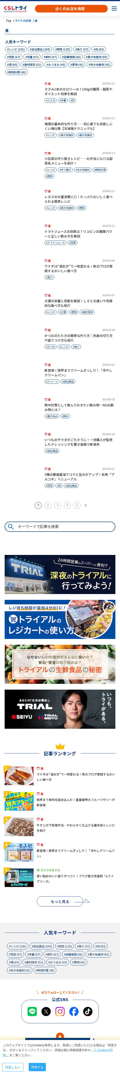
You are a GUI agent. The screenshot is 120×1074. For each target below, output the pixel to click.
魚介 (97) (82, 49)
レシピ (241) (17, 49)
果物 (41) (77, 64)
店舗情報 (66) (72, 57)
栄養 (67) (32, 57)
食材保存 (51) (32, 64)
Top (8, 20)
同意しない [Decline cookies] (12, 1067)
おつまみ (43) (56, 64)
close (93, 1039)
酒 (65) (13, 64)
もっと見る (60, 901)
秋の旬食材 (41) (100, 64)
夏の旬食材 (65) (97, 57)
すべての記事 (23, 20)
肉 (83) (99, 49)
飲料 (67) (51, 57)
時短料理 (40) (17, 72)
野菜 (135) (63, 49)
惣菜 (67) (14, 57)
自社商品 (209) (41, 49)
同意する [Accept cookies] (37, 1067)
